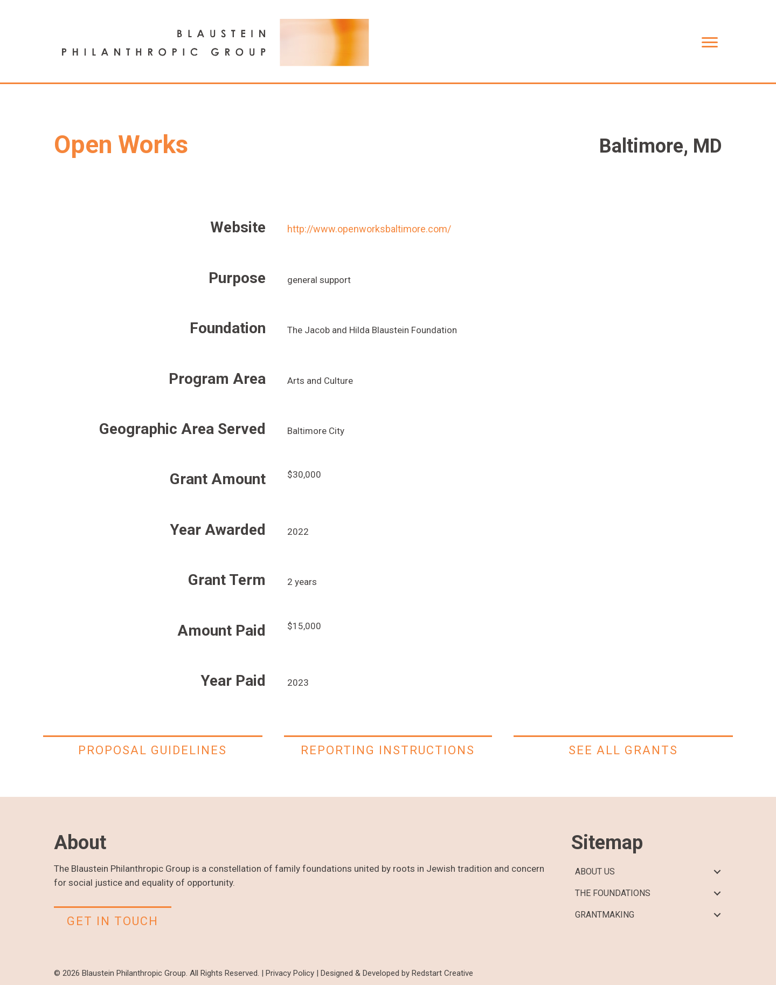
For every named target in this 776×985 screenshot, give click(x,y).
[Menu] (709, 42)
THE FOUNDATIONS (612, 893)
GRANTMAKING (604, 915)
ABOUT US (595, 871)
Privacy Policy (290, 973)
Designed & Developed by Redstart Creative (397, 973)
